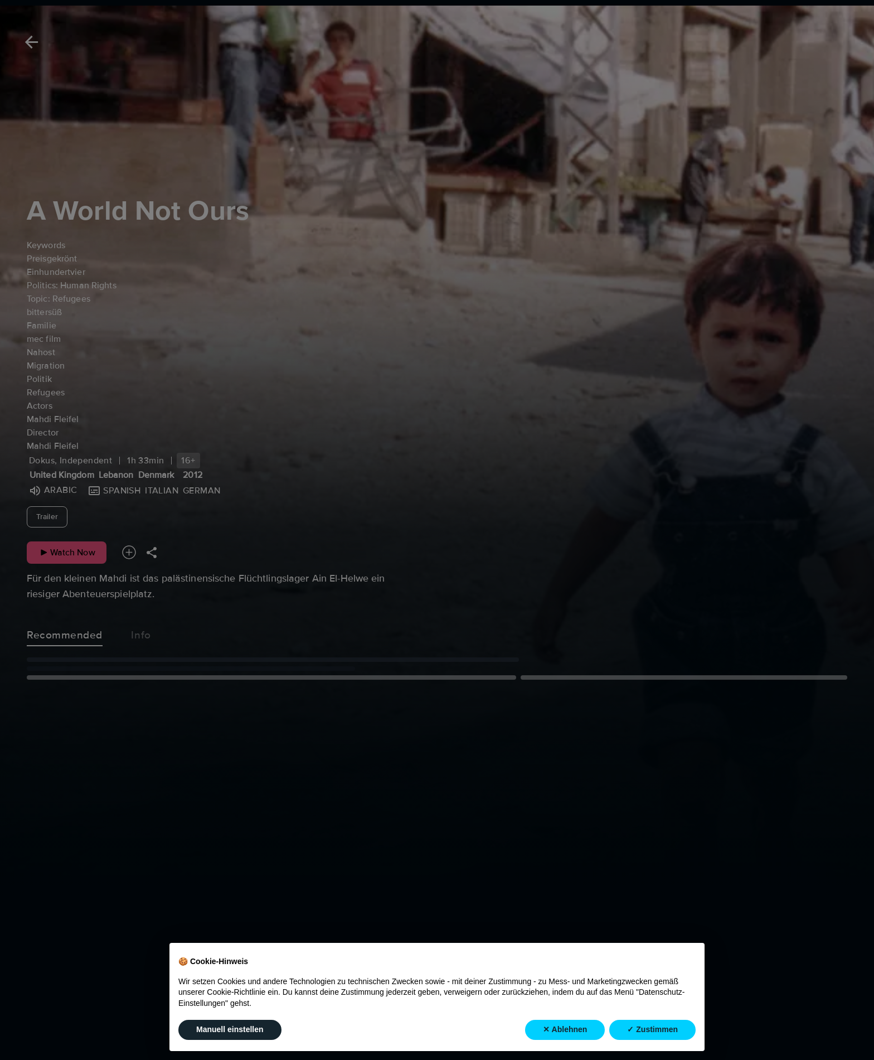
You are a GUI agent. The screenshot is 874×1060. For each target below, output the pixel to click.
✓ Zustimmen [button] (652, 1029)
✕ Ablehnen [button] (565, 1029)
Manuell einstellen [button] (230, 1029)
